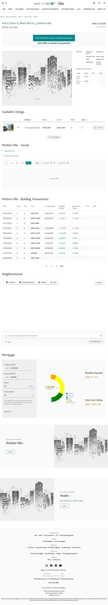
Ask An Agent (50, 553)
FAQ (49, 559)
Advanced (7, 411)
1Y (6, 163)
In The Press (76, 547)
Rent (40, 535)
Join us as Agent (59, 541)
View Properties (66, 501)
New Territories (11, 17)
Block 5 (35, 17)
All (28, 163)
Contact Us (56, 559)
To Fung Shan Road (32, 128)
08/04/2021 (7, 233)
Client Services (54, 533)
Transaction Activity (12, 156)
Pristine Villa (28, 17)
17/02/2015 (7, 253)
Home (2, 17)
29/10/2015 (7, 248)
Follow (10, 452)
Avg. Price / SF (10, 151)
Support (54, 557)
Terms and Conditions (59, 588)
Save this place (95, 341)
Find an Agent (48, 541)
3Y (11, 163)
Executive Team (41, 547)
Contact (99, 128)
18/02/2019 (7, 243)
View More (54, 137)
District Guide (78, 501)
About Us (54, 545)
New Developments (66, 535)
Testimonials (66, 547)
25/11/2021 (7, 223)
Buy (36, 535)
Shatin (20, 17)
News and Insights (37, 553)
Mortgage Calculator (69, 553)
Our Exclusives (49, 535)
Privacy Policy (46, 588)
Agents (54, 539)
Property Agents (54, 547)
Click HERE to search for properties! (54, 43)
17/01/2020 (7, 238)
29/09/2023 (7, 218)
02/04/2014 (7, 258)
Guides (58, 553)
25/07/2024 (7, 213)
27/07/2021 (7, 228)
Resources (54, 551)
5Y (17, 163)
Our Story (31, 547)
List (56, 535)
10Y (22, 163)
